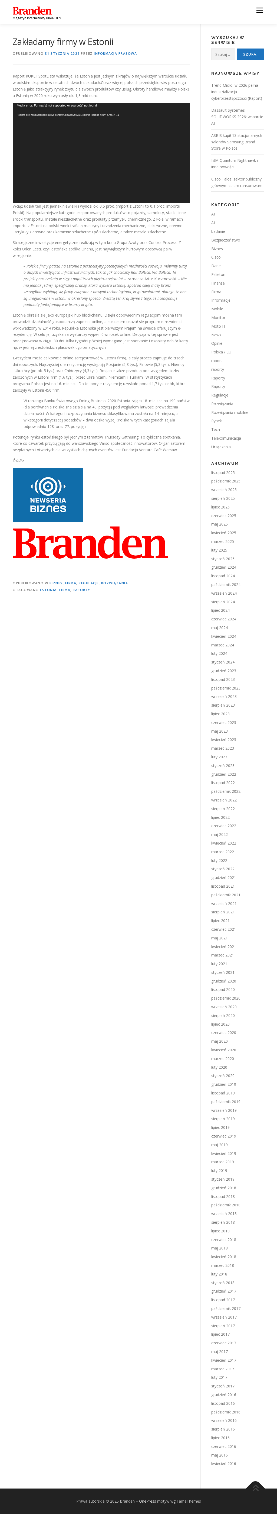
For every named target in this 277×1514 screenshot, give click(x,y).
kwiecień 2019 (223, 1153)
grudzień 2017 (223, 1291)
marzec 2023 (222, 748)
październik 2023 (225, 688)
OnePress (147, 1501)
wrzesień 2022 (224, 800)
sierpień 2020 (223, 1015)
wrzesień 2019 (224, 1110)
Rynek (216, 420)
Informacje (220, 300)
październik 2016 (225, 1412)
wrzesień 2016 (224, 1420)
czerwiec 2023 (223, 722)
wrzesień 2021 (224, 903)
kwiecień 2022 (223, 843)
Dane (216, 265)
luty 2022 (219, 860)
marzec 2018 (222, 1265)
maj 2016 (219, 1455)
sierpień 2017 (223, 1325)
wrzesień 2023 (224, 696)
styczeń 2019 (223, 1179)
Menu (259, 10)
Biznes (56, 583)
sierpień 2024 (223, 601)
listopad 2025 (223, 472)
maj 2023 (219, 731)
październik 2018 (225, 1204)
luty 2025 (219, 550)
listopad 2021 (223, 886)
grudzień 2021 (223, 877)
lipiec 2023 (220, 713)
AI (213, 214)
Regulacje (89, 583)
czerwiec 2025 (223, 515)
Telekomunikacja (226, 438)
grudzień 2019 (223, 1084)
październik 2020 (225, 998)
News (216, 334)
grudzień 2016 (223, 1394)
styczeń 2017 (223, 1386)
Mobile (217, 308)
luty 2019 (219, 1170)
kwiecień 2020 (223, 1049)
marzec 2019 (222, 1161)
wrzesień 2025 (224, 489)
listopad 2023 (223, 679)
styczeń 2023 (223, 765)
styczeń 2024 (223, 662)
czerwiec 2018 (223, 1239)
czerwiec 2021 (223, 929)
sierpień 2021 (223, 911)
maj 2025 (219, 524)
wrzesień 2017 (224, 1317)
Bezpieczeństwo (225, 240)
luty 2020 (219, 1067)
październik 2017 (225, 1308)
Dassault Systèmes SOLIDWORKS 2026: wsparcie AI (237, 117)
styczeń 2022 (223, 868)
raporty (81, 590)
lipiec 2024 (220, 610)
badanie (218, 231)
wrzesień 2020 (224, 1006)
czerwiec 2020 (223, 1032)
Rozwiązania (114, 583)
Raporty (218, 378)
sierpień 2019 (223, 1118)
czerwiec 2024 (223, 618)
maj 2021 (219, 937)
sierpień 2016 (223, 1429)
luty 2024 (219, 653)
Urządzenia (221, 446)
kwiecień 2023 (223, 739)
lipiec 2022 (220, 817)
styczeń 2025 (223, 558)
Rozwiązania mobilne (229, 412)
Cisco (216, 257)
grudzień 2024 (223, 567)
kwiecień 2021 (223, 946)
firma (65, 590)
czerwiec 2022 (223, 825)
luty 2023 (219, 756)
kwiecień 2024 (223, 636)
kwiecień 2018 (223, 1256)
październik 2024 (225, 584)
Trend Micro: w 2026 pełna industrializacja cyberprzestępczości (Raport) (236, 92)
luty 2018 (219, 1274)
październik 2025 (225, 481)
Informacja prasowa (115, 53)
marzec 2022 (222, 851)
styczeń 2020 (223, 1075)
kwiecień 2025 (223, 532)
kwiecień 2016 (223, 1463)
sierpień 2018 (223, 1222)
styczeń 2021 (223, 972)
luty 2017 (219, 1377)
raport (216, 360)
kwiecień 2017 (223, 1360)
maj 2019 (219, 1144)
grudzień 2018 (223, 1187)
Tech (215, 429)
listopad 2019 (223, 1093)
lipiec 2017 (220, 1334)
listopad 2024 (223, 575)
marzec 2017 (222, 1368)
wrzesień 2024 (224, 593)
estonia (48, 590)
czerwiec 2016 (223, 1446)
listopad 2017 (223, 1299)
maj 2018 (219, 1248)
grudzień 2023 (223, 670)
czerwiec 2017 (223, 1342)
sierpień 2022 (223, 808)
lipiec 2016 (220, 1437)
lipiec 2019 (220, 1127)
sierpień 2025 (223, 498)
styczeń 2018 (223, 1282)
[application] (101, 153)
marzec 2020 (222, 1058)
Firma (71, 583)
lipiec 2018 (220, 1230)
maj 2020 (219, 1041)
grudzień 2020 (223, 981)
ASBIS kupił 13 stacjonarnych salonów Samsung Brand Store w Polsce (236, 142)
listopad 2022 (223, 782)
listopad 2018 (223, 1196)
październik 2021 (225, 894)
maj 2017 (219, 1351)
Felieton (218, 274)
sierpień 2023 (223, 705)
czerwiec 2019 (223, 1136)
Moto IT (218, 326)
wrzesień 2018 (224, 1213)
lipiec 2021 (220, 920)
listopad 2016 (223, 1403)
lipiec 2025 (220, 507)
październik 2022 (225, 791)
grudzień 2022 (223, 774)
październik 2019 (225, 1101)
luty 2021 (219, 963)
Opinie (216, 343)
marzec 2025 (222, 541)
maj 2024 (219, 627)
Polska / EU (221, 352)
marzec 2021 (222, 955)
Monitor (218, 317)
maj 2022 (219, 834)
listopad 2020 (223, 989)
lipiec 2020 (220, 1024)
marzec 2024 (222, 645)
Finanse (218, 283)
